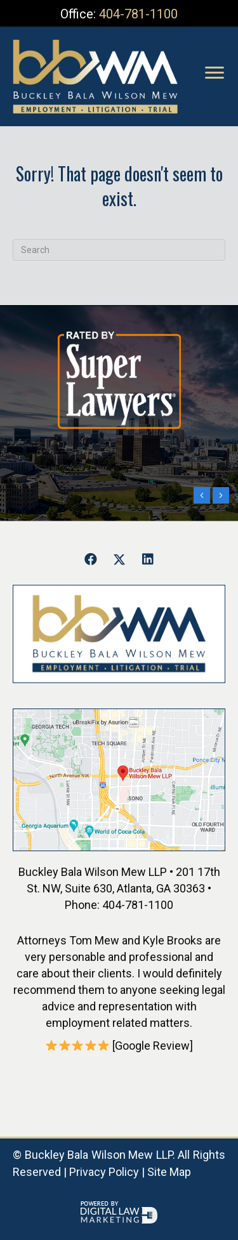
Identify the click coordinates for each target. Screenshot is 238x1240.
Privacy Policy (104, 1171)
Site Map (169, 1171)
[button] (90, 559)
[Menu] (214, 73)
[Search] (119, 250)
